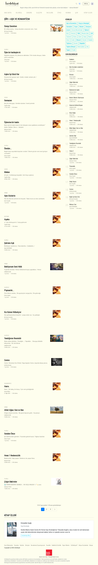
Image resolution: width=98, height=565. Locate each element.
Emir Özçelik (7, 201)
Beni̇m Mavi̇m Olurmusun (76, 97)
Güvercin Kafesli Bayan (75, 105)
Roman (68, 13)
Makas (7, 172)
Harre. (6, 386)
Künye (91, 545)
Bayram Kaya (7, 460)
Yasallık (48, 545)
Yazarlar (16, 545)
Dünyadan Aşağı (26, 523)
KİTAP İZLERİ (88, 13)
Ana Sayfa (7, 13)
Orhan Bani (6, 59)
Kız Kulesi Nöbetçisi (12, 312)
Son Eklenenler (8, 545)
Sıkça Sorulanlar (83, 545)
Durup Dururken (10, 26)
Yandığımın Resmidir (12, 338)
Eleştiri (39, 13)
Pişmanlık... (9, 290)
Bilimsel (19, 13)
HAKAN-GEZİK (7, 271)
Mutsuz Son (72, 204)
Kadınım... (72, 59)
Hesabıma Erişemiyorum (38, 545)
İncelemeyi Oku (26, 535)
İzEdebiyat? (74, 545)
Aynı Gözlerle (9, 196)
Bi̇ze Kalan (72, 113)
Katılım (22, 545)
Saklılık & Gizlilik (56, 545)
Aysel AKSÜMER (8, 248)
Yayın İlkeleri (66, 545)
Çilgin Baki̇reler (10, 481)
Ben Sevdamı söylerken (76, 67)
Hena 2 (71, 151)
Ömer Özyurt (7, 438)
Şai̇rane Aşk (9, 243)
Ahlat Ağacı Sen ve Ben (14, 410)
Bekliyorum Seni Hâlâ (13, 266)
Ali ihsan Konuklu (8, 31)
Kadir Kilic (71, 115)
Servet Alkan (7, 391)
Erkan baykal (7, 155)
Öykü (59, 13)
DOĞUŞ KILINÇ (7, 365)
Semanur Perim (7, 487)
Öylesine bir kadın (11, 122)
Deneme (29, 13)
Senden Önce (9, 433)
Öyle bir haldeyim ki (12, 52)
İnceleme (49, 13)
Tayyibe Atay (7, 105)
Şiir (76, 13)
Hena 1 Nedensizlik (12, 455)
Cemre (7, 360)
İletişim (27, 545)
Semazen (8, 100)
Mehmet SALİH (7, 129)
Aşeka (6, 219)
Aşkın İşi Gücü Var (11, 74)
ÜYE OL (86, 3)
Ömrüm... (8, 148)
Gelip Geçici (72, 182)
